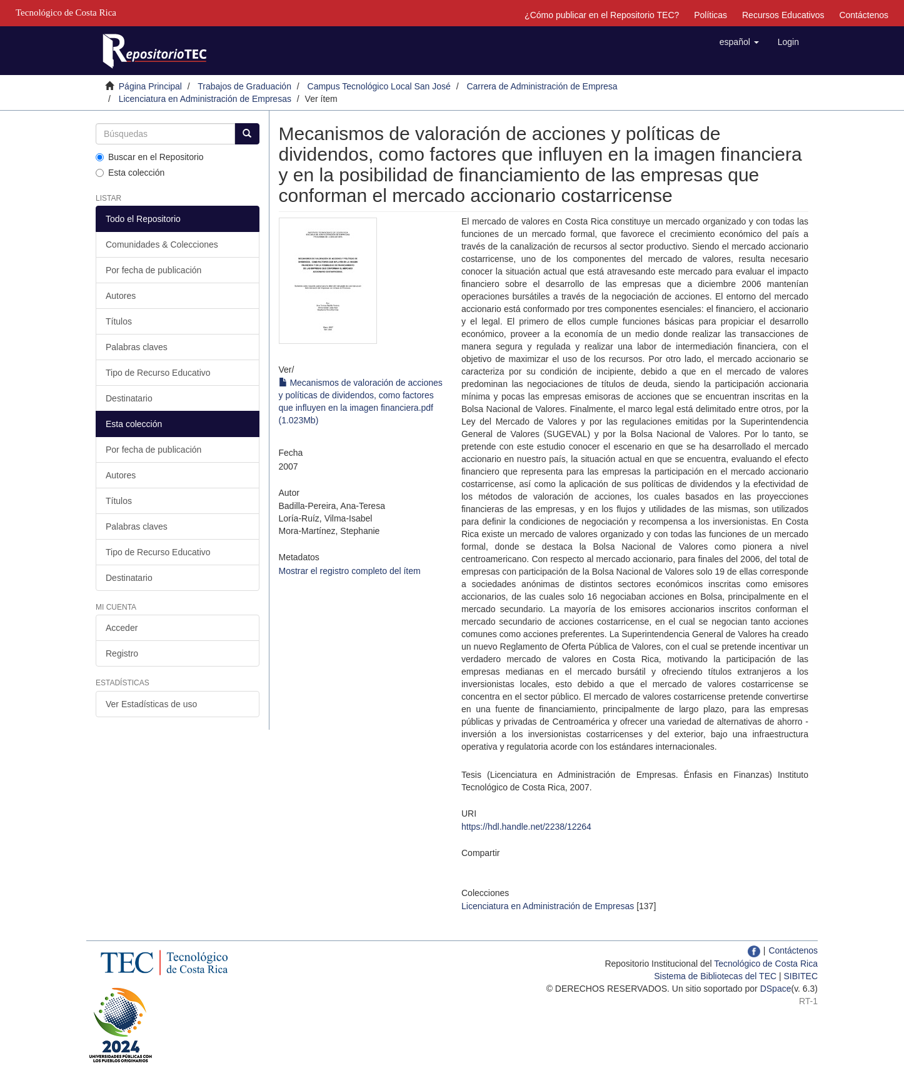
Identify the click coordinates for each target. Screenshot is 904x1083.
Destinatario (129, 398)
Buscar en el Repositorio (150, 157)
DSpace (775, 989)
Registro (122, 653)
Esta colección (130, 173)
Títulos (119, 321)
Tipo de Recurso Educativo (158, 373)
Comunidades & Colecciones (162, 244)
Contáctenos (863, 15)
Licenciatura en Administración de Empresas (205, 99)
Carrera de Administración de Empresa (541, 86)
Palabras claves (137, 347)
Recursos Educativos (783, 15)
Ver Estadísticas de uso (151, 704)
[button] (739, 42)
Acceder (122, 628)
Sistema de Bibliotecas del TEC (715, 976)
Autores (121, 296)
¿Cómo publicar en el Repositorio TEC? (602, 15)
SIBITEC (801, 976)
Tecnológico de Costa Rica (766, 964)
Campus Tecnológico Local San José (379, 86)
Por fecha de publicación (153, 270)
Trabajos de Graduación (244, 86)
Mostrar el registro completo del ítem (350, 571)
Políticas (710, 15)
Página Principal (150, 86)
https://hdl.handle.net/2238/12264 (526, 827)
